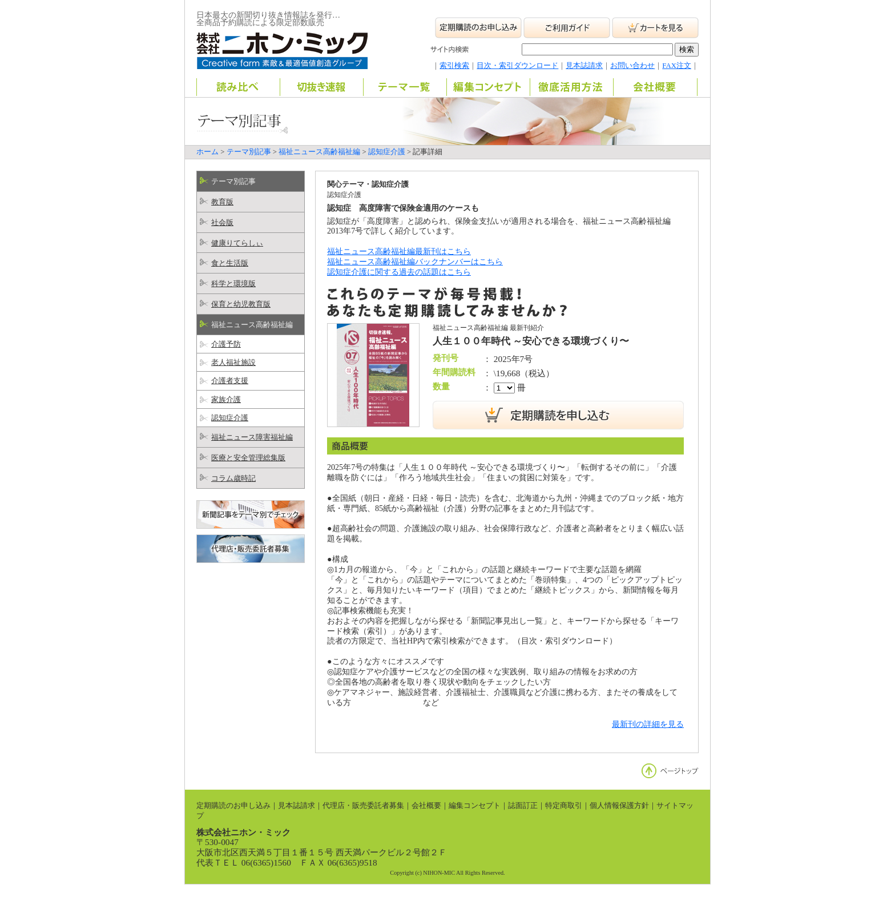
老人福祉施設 (233, 363)
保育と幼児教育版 (241, 304)
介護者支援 (229, 381)
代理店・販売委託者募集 (363, 806)
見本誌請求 (584, 66)
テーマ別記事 (249, 152)
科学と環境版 (233, 284)
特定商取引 (563, 806)
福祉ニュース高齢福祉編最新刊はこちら (399, 251)
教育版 (222, 202)
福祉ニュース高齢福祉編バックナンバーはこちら (415, 261)
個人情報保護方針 (619, 806)
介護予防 (226, 344)
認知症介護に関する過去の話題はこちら (399, 271)
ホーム (207, 152)
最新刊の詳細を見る (648, 724)
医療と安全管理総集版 (248, 458)
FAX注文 (676, 66)
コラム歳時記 (233, 478)
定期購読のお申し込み (233, 806)
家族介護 (226, 400)
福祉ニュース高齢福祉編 (319, 152)
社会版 (222, 223)
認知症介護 (386, 152)
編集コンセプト (475, 806)
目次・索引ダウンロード (517, 66)
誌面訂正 (523, 806)
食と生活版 (229, 263)
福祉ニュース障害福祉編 (252, 437)
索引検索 (454, 66)
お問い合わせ (632, 66)
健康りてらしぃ (237, 243)
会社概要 (426, 806)
